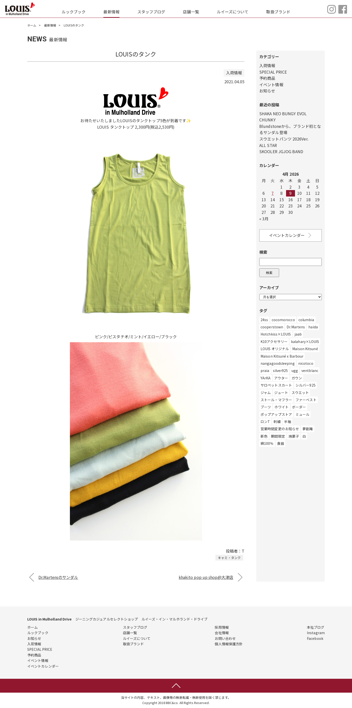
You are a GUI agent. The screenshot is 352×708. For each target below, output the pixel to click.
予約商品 (267, 78)
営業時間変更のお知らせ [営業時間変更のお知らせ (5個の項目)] (280, 428)
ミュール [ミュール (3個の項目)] (302, 414)
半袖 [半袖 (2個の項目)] (287, 421)
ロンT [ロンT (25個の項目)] (265, 421)
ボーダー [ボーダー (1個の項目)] (299, 406)
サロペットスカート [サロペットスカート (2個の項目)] (276, 385)
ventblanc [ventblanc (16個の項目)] (309, 370)
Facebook (315, 638)
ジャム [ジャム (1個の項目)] (266, 392)
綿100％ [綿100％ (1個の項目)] (267, 443)
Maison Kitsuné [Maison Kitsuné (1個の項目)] (305, 348)
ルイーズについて (233, 12)
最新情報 (111, 12)
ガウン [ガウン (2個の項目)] (297, 377)
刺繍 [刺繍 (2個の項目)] (276, 421)
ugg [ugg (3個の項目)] (295, 370)
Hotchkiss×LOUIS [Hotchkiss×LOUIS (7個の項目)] (276, 334)
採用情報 (222, 627)
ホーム (31, 25)
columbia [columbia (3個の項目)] (306, 319)
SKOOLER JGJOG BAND (281, 151)
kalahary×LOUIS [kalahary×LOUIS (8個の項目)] (305, 341)
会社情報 (222, 632)
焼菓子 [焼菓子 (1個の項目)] (294, 436)
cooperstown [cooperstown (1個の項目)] (272, 326)
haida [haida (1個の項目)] (313, 326)
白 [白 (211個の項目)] (304, 436)
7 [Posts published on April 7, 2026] (272, 193)
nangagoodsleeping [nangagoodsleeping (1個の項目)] (278, 363)
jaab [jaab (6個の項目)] (298, 334)
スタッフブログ (151, 12)
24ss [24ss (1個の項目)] (264, 319)
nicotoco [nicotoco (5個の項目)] (305, 363)
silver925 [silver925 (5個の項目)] (280, 370)
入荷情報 (267, 65)
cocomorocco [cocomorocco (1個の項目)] (283, 319)
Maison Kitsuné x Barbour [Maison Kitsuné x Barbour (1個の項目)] (282, 356)
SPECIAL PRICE (273, 72)
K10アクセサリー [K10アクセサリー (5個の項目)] (274, 341)
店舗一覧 (191, 12)
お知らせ (267, 91)
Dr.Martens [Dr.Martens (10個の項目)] (296, 326)
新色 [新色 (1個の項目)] (264, 436)
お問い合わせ (225, 638)
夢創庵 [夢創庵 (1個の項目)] (307, 428)
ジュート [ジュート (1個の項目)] (281, 392)
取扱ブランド (278, 12)
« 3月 (263, 219)
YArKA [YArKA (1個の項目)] (266, 377)
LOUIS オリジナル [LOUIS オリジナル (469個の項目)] (275, 348)
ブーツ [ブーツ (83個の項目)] (266, 406)
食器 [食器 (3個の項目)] (280, 443)
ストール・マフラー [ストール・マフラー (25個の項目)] (276, 399)
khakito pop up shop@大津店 (206, 577)
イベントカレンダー (290, 235)
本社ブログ (315, 627)
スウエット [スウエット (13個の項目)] (300, 392)
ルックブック (74, 12)
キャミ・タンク (229, 557)
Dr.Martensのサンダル (58, 577)
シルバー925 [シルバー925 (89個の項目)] (305, 385)
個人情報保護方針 (229, 643)
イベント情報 (271, 84)
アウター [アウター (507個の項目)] (281, 377)
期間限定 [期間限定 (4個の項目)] (278, 436)
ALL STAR (268, 145)
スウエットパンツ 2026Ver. (283, 139)
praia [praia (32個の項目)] (265, 370)
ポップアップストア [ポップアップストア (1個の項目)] (276, 414)
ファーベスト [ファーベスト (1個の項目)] (306, 399)
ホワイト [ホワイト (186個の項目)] (281, 406)
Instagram (316, 632)
